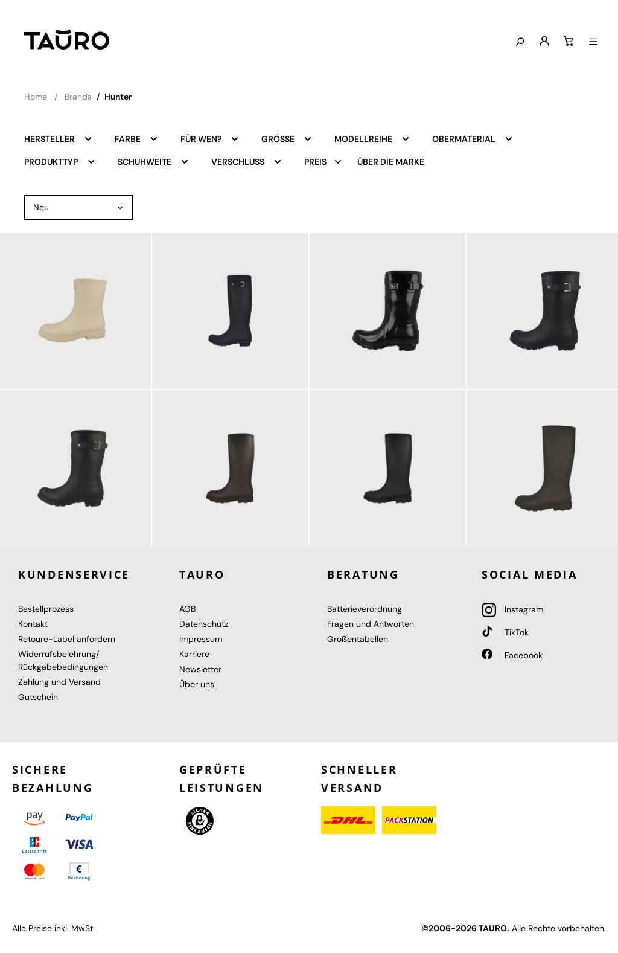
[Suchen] (519, 42)
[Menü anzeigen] (593, 42)
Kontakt (33, 623)
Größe (287, 138)
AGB (187, 608)
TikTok (505, 632)
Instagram (512, 609)
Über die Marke (390, 161)
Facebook (512, 655)
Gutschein (38, 696)
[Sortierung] (78, 207)
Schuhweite (154, 161)
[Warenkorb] (568, 41)
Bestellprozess (46, 608)
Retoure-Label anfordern (66, 639)
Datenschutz (203, 623)
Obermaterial (473, 138)
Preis (323, 161)
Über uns (196, 684)
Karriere (194, 654)
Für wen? (210, 138)
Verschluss (246, 161)
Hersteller (58, 138)
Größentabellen (357, 639)
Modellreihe (372, 138)
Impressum (200, 639)
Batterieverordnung (364, 608)
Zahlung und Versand (59, 681)
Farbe (137, 138)
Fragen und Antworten (370, 623)
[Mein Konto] (544, 41)
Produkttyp (60, 161)
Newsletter (200, 669)
